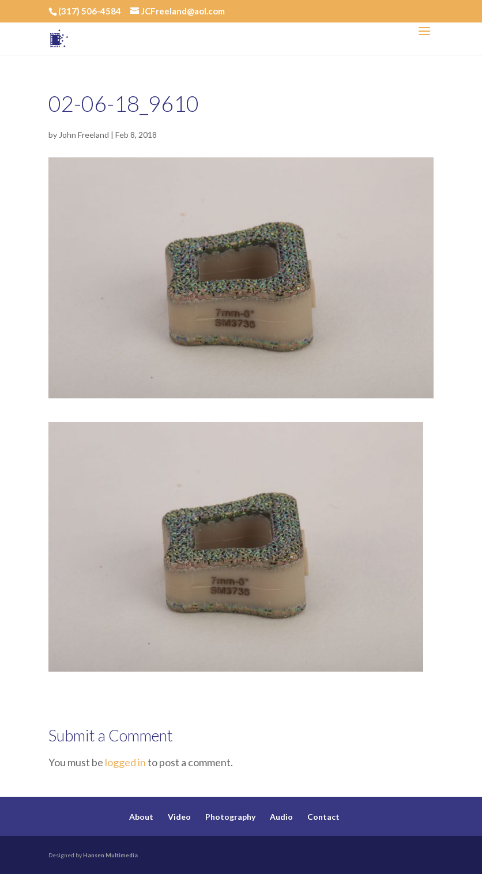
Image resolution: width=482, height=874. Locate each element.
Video (179, 817)
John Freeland (84, 135)
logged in (125, 762)
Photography (230, 817)
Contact (323, 817)
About (141, 817)
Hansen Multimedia (110, 855)
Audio (281, 817)
